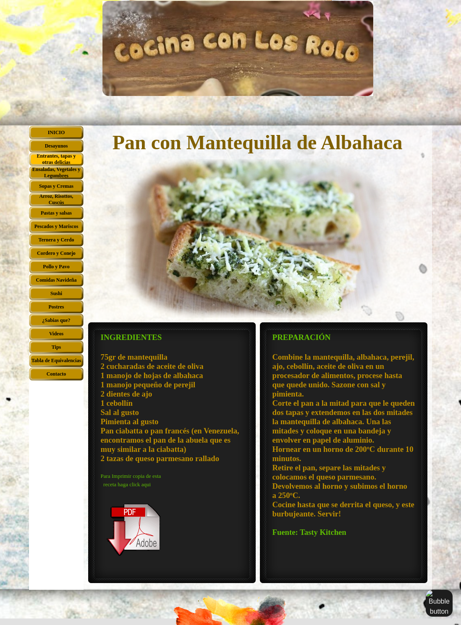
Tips (56, 347)
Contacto (56, 374)
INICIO (56, 132)
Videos (56, 334)
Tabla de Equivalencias (56, 360)
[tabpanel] (172, 453)
